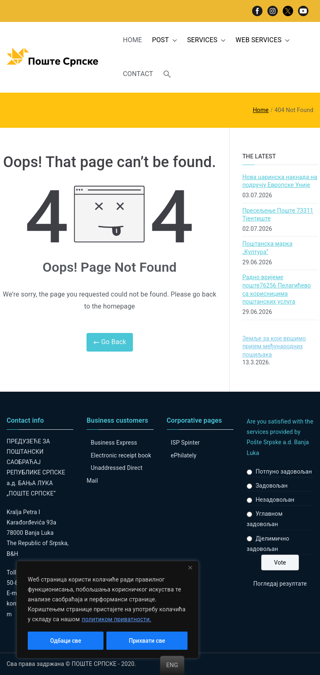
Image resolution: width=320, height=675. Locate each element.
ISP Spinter (185, 442)
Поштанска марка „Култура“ (267, 247)
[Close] (190, 569)
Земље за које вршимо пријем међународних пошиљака (274, 346)
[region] (108, 610)
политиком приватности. (116, 620)
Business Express (114, 442)
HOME (132, 40)
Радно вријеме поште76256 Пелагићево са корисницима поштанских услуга (276, 289)
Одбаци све (65, 640)
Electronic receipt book (121, 455)
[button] (173, 40)
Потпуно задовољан (283, 471)
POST (164, 40)
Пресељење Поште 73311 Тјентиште (277, 214)
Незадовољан (274, 499)
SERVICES (206, 40)
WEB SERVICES (263, 40)
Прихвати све (147, 640)
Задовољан (271, 485)
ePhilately (184, 455)
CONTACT (138, 74)
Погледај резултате (280, 583)
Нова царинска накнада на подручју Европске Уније (279, 181)
